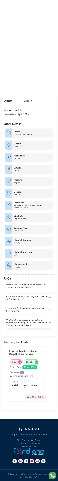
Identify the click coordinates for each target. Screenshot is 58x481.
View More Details (38, 397)
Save (19, 362)
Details (35, 362)
